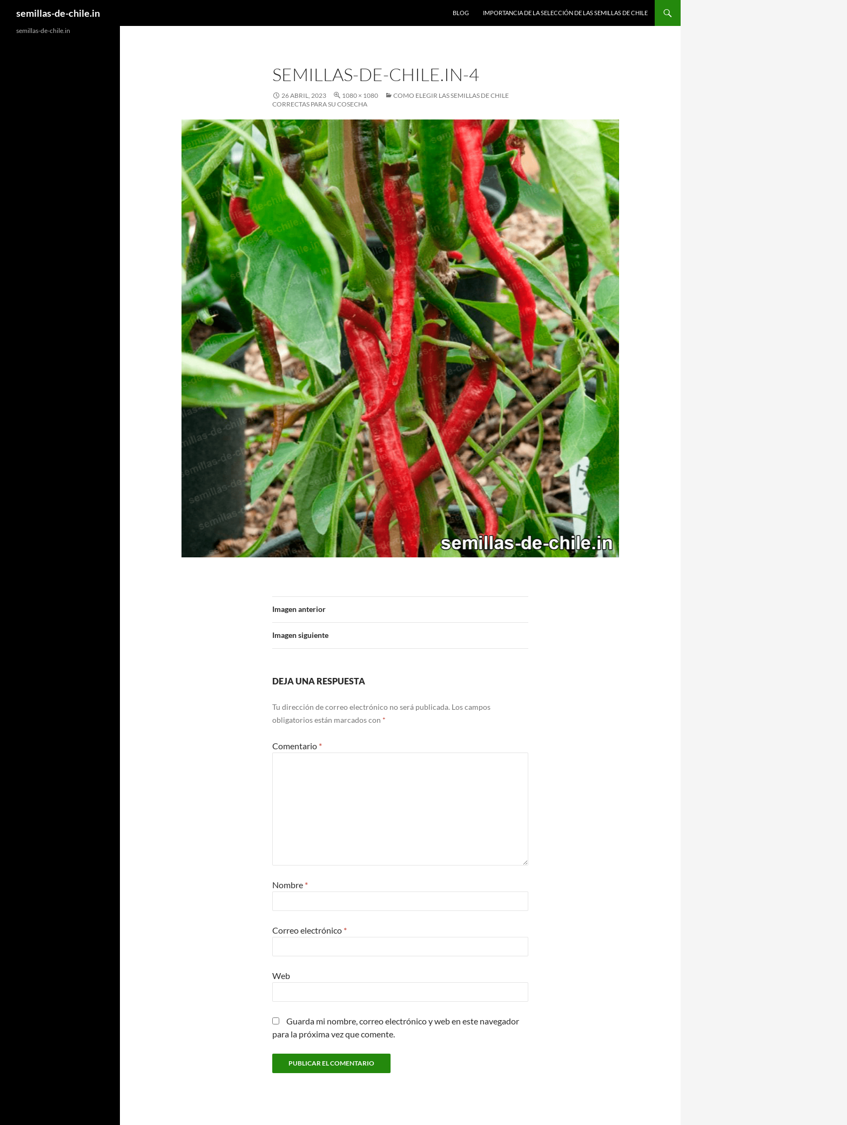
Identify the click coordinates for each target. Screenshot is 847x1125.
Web (281, 975)
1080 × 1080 (360, 95)
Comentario (297, 746)
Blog (461, 12)
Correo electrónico (309, 930)
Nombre (290, 885)
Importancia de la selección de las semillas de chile (565, 12)
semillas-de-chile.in (58, 13)
